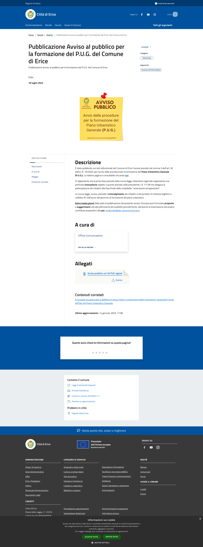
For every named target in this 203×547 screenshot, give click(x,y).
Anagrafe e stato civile (73, 467)
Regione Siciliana (32, 3)
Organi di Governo (33, 467)
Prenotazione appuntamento (76, 508)
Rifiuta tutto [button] (112, 537)
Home (31, 35)
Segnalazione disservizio (74, 513)
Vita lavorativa (70, 476)
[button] (101, 542)
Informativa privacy (110, 513)
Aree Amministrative (34, 471)
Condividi (146, 47)
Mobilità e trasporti (72, 490)
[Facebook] (138, 14)
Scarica (116, 279)
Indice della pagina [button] (39, 158)
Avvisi (143, 476)
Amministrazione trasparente (115, 508)
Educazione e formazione (113, 467)
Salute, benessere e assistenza (115, 485)
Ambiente (106, 480)
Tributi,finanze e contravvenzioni (116, 476)
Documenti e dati (32, 495)
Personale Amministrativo (36, 490)
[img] (58, 157)
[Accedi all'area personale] (164, 3)
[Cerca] (174, 14)
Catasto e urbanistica (73, 485)
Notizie (49, 35)
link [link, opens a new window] (126, 531)
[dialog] (101, 531)
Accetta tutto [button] (91, 537)
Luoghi (143, 489)
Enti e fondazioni (32, 481)
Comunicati (145, 471)
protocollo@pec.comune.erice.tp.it (122, 210)
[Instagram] (151, 14)
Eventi (143, 493)
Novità (40, 35)
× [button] (200, 519)
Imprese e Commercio (73, 481)
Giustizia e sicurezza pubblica (115, 471)
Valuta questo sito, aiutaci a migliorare (101, 430)
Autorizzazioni (108, 490)
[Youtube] (145, 14)
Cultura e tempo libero (73, 471)
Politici (28, 485)
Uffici (27, 476)
